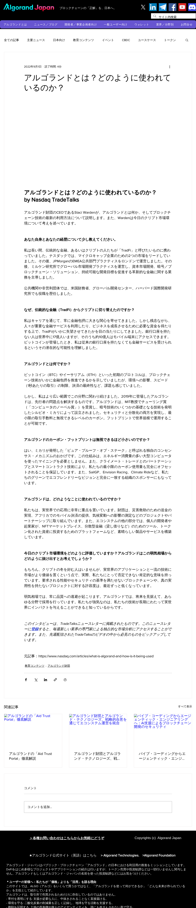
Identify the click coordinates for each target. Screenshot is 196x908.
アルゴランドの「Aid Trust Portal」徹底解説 (30, 756)
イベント (108, 40)
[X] (143, 7)
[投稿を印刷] (65, 680)
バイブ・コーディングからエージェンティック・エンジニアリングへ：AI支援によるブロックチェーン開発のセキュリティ (162, 756)
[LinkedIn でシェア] (45, 680)
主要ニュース (36, 40)
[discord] (192, 7)
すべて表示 (185, 706)
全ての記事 (11, 40)
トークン (170, 40)
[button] (15, 24)
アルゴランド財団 (59, 665)
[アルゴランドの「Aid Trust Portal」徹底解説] (33, 730)
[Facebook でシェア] (26, 680)
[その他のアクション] (169, 66)
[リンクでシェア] (55, 680)
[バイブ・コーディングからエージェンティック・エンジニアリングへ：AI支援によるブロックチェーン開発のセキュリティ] (163, 730)
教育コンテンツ (83, 40)
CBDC (126, 40)
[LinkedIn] (153, 7)
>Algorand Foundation (158, 855)
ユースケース (147, 40)
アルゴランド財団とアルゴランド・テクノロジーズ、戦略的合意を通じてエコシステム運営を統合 (97, 756)
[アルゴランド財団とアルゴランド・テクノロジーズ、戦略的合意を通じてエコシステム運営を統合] (98, 730)
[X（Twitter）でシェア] (36, 680)
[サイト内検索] (173, 17)
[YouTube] (182, 7)
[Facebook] (172, 7)
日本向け (59, 40)
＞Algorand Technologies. (120, 855)
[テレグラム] (163, 7)
